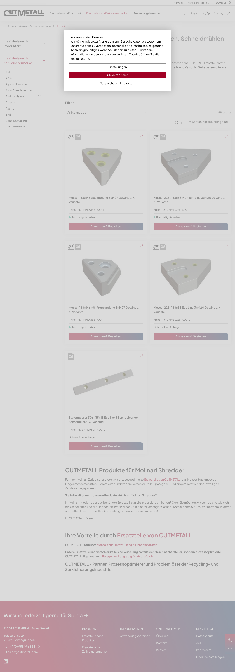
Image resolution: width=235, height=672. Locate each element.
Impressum (127, 83)
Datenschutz (108, 83)
